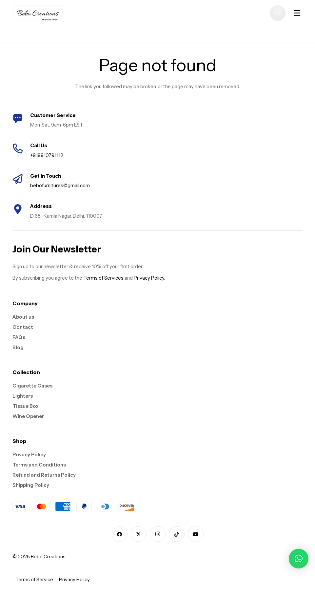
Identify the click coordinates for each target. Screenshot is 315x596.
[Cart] (277, 13)
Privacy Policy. (149, 278)
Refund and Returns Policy (44, 475)
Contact (22, 327)
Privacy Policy (29, 454)
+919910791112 (46, 155)
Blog (18, 347)
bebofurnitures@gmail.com (60, 185)
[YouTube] (196, 534)
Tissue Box (25, 406)
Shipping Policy (30, 485)
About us (23, 317)
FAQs (18, 337)
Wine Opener (28, 416)
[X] (139, 534)
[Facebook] (120, 534)
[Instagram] (158, 534)
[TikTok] (177, 534)
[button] (298, 558)
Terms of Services (103, 278)
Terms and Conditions (39, 465)
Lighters (22, 396)
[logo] (37, 13)
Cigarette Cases (32, 386)
